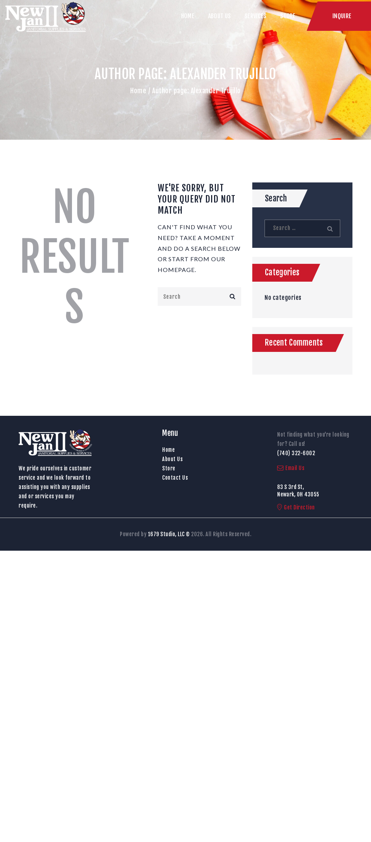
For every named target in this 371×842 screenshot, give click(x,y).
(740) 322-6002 (296, 453)
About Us (172, 459)
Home (138, 91)
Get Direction (296, 507)
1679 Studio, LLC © (169, 534)
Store (168, 468)
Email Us (290, 468)
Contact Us (175, 478)
